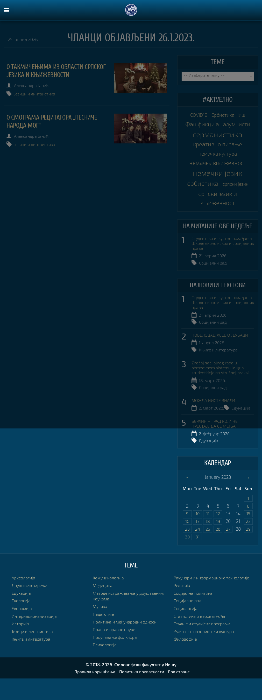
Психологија (105, 666)
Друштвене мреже (30, 606)
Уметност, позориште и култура (206, 658)
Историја (21, 645)
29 (248, 549)
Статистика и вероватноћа (201, 643)
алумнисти (217, 136)
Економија (22, 629)
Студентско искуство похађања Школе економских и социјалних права (222, 262)
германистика (217, 146)
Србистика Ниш (229, 116)
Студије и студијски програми (204, 650)
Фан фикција (217, 126)
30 (187, 557)
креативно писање (217, 157)
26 (218, 549)
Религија (183, 612)
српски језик (237, 199)
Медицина (103, 606)
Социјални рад (214, 282)
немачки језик (217, 188)
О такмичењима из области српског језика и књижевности (52, 71)
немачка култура (217, 167)
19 (218, 541)
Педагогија (104, 635)
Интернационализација (36, 637)
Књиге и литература (219, 369)
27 (228, 549)
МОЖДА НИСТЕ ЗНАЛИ (214, 419)
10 (197, 533)
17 (197, 541)
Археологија (24, 598)
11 (208, 533)
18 (208, 541)
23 (187, 549)
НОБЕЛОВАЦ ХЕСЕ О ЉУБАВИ (220, 354)
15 (248, 533)
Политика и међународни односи (127, 643)
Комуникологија (109, 598)
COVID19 (197, 116)
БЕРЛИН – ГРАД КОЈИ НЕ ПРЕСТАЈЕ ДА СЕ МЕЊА (216, 443)
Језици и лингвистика (37, 94)
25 (208, 549)
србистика (201, 199)
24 (197, 549)
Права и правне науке (115, 650)
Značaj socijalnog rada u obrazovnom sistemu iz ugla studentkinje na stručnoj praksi (222, 387)
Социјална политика (194, 620)
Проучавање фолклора (116, 658)
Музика (100, 627)
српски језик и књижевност (217, 215)
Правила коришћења (93, 693)
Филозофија (186, 666)
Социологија (187, 635)
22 (248, 541)
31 (197, 557)
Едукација (243, 427)
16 (187, 541)
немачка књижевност (217, 178)
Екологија (22, 622)
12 (218, 533)
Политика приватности (142, 693)
